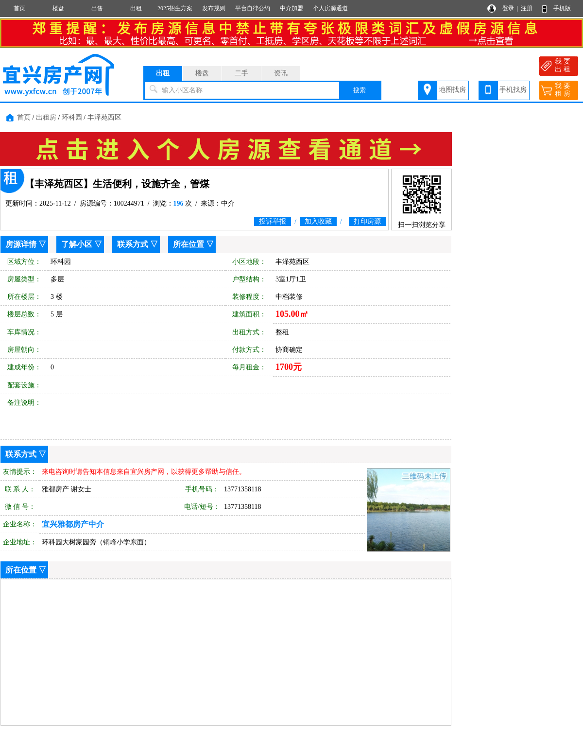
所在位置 (188, 244)
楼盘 (58, 8)
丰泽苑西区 (104, 117)
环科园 (72, 117)
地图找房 (452, 89)
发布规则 (213, 8)
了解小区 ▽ (81, 244)
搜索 (359, 90)
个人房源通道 (330, 8)
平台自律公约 (252, 8)
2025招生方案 (174, 8)
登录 (508, 8)
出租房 (46, 117)
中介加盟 (291, 8)
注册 (526, 8)
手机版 (562, 8)
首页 (19, 8)
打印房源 (367, 221)
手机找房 (513, 89)
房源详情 (20, 244)
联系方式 (132, 244)
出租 (136, 8)
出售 (97, 8)
